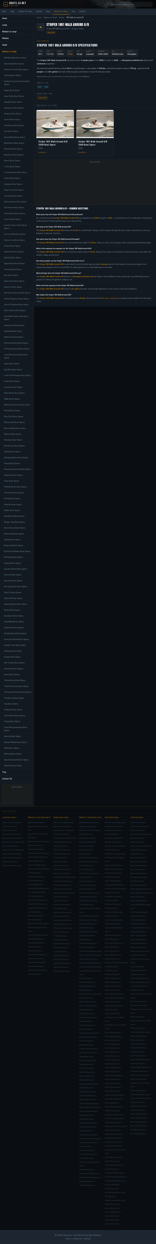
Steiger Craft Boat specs (88, 1111)
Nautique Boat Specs (13, 440)
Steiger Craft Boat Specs (15, 645)
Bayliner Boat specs (35, 845)
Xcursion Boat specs (113, 1212)
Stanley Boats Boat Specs (15, 633)
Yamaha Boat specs (112, 1220)
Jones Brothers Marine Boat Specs (16, 356)
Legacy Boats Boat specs (37, 908)
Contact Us (7, 778)
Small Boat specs (112, 817)
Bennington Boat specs (88, 861)
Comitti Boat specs (86, 904)
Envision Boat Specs (12, 269)
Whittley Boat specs (87, 1181)
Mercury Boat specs (112, 990)
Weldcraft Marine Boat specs (90, 1177)
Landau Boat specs (112, 959)
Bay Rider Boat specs (113, 842)
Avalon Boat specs (86, 850)
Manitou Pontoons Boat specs (90, 994)
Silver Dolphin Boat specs (140, 1075)
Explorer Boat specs (138, 916)
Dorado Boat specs (60, 861)
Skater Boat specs (86, 1088)
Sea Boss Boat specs (113, 1067)
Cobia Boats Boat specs (88, 901)
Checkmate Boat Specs (14, 207)
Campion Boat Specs (13, 184)
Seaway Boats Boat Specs (15, 604)
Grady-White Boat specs (62, 889)
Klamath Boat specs (138, 974)
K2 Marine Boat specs (138, 970)
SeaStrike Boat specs (113, 1087)
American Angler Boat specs (141, 846)
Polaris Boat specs (137, 1040)
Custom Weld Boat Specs (15, 234)
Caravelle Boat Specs (13, 196)
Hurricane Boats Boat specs (90, 963)
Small (48, 11)
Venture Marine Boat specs (89, 1173)
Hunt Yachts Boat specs (11, 834)
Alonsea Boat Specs (12, 75)
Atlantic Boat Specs (12, 113)
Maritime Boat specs (113, 978)
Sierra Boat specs (112, 1103)
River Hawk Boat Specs (14, 533)
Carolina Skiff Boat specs (114, 885)
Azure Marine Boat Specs (14, 137)
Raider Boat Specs (12, 510)
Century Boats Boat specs (89, 893)
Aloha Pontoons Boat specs (115, 822)
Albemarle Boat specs (36, 822)
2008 (39, 87)
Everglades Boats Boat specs (64, 877)
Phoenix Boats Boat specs (140, 1032)
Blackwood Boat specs (113, 865)
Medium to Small (61, 11)
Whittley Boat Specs (12, 753)
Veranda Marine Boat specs (115, 1192)
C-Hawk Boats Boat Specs (15, 172)
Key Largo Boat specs (113, 955)
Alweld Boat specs (137, 842)
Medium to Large (25, 11)
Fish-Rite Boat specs (138, 924)
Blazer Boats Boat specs (114, 869)
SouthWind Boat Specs (14, 621)
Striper (61, 17)
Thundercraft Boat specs (114, 1173)
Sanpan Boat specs (86, 1064)
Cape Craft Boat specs (113, 881)
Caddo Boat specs (86, 877)
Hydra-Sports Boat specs (38, 900)
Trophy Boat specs (86, 1158)
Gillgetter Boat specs (138, 947)
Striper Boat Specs (12, 657)
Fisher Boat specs (112, 916)
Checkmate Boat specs (88, 897)
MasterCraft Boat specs (62, 912)
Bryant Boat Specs (12, 160)
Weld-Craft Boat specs (139, 1126)
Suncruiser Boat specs (114, 1142)
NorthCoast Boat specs (88, 1017)
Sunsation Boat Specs (13, 668)
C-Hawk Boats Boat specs (89, 873)
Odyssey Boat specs (113, 1013)
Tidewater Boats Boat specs (115, 1177)
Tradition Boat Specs (13, 709)
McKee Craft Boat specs (88, 1006)
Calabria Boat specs (112, 877)
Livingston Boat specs (139, 986)
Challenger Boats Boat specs (64, 838)
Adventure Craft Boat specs (89, 830)
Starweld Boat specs (138, 1090)
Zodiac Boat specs (112, 1224)
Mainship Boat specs (36, 916)
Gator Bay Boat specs (113, 935)
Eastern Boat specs (61, 865)
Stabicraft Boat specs (87, 1099)
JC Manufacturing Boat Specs (17, 348)
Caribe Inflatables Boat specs (141, 889)
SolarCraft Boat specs (138, 1079)
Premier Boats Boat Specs (15, 486)
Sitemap (87, 1238)
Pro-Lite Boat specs (112, 1044)
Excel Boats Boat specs (139, 912)
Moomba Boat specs (112, 1002)
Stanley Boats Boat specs (89, 1103)
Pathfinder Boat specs (113, 1036)
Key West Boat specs (87, 982)
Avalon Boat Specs (12, 119)
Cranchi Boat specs (9, 826)
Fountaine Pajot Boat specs (38, 888)
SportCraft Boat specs (62, 963)
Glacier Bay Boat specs (62, 885)
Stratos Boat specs (112, 1130)
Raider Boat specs (86, 1045)
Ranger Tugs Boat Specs (14, 522)
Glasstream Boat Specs (14, 281)
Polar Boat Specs (11, 481)
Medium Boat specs (61, 817)
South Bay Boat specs (113, 1122)
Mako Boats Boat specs (88, 986)
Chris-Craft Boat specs (37, 865)
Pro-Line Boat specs (61, 932)
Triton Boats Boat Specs (14, 715)
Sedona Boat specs (112, 1091)
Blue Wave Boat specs (138, 877)
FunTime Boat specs (36, 896)
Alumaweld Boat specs (113, 830)
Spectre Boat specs (61, 959)
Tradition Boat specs (87, 1150)
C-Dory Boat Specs (12, 166)
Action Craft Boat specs (139, 826)
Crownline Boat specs (61, 854)
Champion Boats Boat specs (116, 889)
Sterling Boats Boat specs (140, 1094)
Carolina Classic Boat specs (38, 853)
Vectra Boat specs (112, 1188)
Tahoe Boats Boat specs (88, 1135)
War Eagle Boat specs (138, 1122)
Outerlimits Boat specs (62, 924)
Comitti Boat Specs (12, 219)
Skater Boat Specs (12, 610)
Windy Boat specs (35, 974)
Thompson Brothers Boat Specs (17, 692)
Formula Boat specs (35, 880)
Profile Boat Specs (12, 498)
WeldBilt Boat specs (138, 1130)
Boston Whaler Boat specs (63, 830)
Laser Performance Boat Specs (17, 375)
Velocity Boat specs (86, 1169)
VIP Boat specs (110, 1196)
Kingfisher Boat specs (62, 904)
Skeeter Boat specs (112, 1111)
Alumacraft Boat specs (113, 826)
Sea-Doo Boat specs (113, 1083)
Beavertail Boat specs (138, 865)
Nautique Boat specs (87, 1013)
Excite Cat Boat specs (36, 876)
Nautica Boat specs (86, 1010)
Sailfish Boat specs (60, 947)
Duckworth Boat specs (88, 924)
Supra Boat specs (86, 1131)
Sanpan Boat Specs (12, 563)
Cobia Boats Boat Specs (14, 213)
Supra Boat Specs (12, 674)
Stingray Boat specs (87, 1115)
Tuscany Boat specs (112, 1184)
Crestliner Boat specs (113, 904)
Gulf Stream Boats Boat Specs (17, 292)
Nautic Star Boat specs (113, 1006)
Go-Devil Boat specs (138, 955)
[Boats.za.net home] (14, 4)
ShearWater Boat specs (114, 1099)
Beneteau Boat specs (36, 849)
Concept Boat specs (61, 846)
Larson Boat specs (60, 908)
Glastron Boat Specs (13, 287)
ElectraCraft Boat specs (114, 912)
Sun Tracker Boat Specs (14, 662)
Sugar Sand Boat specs (114, 1134)
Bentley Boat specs (112, 850)
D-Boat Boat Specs (12, 246)
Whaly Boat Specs (12, 748)
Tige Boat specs (85, 1146)
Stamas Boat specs (60, 967)
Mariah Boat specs (86, 998)
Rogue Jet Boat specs (87, 1060)
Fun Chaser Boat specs (114, 920)
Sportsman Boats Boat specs (116, 1126)
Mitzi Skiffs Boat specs (139, 1005)
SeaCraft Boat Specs (13, 598)
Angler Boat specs (86, 834)
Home (4, 11)
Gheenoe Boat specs (138, 943)
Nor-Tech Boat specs (10, 846)
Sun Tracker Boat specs (88, 1123)
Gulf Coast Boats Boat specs (64, 893)
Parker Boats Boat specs (62, 928)
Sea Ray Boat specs (9, 861)
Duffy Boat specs (111, 908)
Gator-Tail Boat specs (138, 939)
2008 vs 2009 (42, 98)
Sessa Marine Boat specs (12, 865)
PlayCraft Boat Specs (13, 475)
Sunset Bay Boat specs (114, 1157)
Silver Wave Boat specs (114, 1107)
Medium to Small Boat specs (90, 817)
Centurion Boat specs (61, 834)
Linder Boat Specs (12, 381)
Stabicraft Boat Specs (14, 627)
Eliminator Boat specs (61, 873)
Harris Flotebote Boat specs (90, 955)
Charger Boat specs (112, 892)
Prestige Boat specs (36, 939)
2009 (46, 87)
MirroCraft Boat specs (138, 1001)
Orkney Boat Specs (12, 451)
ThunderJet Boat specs (88, 1142)
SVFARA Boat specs (112, 1161)
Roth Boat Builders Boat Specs (17, 551)
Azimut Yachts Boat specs (12, 822)
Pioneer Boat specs (112, 1040)
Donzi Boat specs (60, 857)
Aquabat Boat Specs (13, 102)
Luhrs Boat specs (35, 912)
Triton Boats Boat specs (88, 1154)
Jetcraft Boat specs (61, 897)
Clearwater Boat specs (113, 896)
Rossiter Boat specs (113, 1060)
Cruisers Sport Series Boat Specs (15, 226)
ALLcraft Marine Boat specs (140, 834)
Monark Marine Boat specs (115, 998)
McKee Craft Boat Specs (14, 422)
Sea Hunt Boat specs (87, 1072)
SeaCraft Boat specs (87, 1080)
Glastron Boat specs (87, 947)
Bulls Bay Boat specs (138, 885)
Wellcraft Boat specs (36, 966)
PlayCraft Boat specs (87, 1025)
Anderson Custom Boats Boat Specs (17, 82)
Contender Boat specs (62, 850)
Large (12, 11)
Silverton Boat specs (36, 958)
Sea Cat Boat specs (112, 1071)
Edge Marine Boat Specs (14, 263)
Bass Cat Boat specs (138, 857)
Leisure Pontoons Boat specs (116, 962)
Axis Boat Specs (11, 131)
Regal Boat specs (34, 947)
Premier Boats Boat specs (89, 1033)
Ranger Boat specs (112, 1052)
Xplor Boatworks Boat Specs (16, 759)
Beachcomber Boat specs (115, 846)
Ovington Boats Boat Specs (16, 457)
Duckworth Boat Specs (14, 251)
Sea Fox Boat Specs (12, 574)
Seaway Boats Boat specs (89, 1084)
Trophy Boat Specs (12, 721)
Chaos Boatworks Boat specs (141, 893)
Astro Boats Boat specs (114, 838)
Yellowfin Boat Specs (13, 765)
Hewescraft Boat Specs (14, 325)
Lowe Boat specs (111, 966)
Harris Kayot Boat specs (114, 943)
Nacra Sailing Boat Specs (15, 428)
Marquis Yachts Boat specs (12, 838)
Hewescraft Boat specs (88, 959)
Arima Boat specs (111, 834)
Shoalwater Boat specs (139, 1071)
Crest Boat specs (111, 900)
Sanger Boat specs (112, 1064)
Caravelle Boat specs (87, 889)
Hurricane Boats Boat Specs (16, 343)
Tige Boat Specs (11, 703)
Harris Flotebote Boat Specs (16, 304)
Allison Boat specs (137, 838)
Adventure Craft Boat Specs (16, 69)
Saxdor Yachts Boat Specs (15, 569)
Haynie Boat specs (137, 966)
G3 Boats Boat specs (113, 924)
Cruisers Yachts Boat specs (38, 869)
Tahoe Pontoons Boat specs (90, 1138)
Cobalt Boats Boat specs (62, 842)
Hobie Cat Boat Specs (13, 337)
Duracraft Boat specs (138, 901)
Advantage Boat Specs (14, 63)
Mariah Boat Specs (12, 410)
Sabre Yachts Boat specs (37, 954)
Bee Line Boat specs (138, 869)
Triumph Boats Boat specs (115, 1181)
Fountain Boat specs (36, 884)
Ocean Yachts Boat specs (12, 854)
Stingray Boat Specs (13, 651)
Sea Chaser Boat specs (114, 1075)
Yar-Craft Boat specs (138, 1133)
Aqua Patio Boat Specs (14, 96)
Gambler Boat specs (138, 932)
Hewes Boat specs (112, 947)
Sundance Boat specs (113, 1146)
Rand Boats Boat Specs (14, 516)
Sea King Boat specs (113, 1079)
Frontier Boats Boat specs (140, 928)
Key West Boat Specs (13, 369)
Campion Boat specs (87, 881)
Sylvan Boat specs (112, 1169)
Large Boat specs (9, 817)
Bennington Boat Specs (14, 143)
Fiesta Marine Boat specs (63, 881)
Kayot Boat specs (85, 978)
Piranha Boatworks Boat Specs (17, 469)
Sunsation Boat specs (87, 1127)
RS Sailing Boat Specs (13, 557)
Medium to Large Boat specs (39, 817)
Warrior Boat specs (112, 1204)
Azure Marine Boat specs (88, 857)
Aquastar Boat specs (138, 850)
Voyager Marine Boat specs (115, 1200)
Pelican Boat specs (137, 1028)
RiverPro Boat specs (138, 1056)
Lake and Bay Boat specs (139, 978)
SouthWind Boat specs (88, 1096)
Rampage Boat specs (36, 943)
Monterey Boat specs (61, 916)
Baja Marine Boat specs (62, 826)
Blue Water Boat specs (113, 873)
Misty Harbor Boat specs (114, 994)
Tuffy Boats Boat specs (139, 1106)
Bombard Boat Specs (13, 148)
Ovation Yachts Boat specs (38, 935)
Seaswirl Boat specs (61, 955)
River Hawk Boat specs (88, 1052)
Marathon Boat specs (113, 974)
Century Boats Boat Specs (15, 201)
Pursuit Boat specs (60, 940)
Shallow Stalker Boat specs (140, 1067)
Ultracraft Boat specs (138, 1114)
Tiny (73, 11)
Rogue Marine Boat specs (140, 1059)
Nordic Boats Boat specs (63, 920)
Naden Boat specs (137, 1017)
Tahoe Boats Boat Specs (14, 680)
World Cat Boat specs (61, 971)
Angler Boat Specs (12, 90)
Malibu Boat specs (86, 990)
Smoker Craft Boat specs (114, 1118)
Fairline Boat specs (9, 830)
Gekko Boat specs (112, 939)
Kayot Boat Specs (12, 363)
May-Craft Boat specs (87, 1002)
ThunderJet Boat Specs (14, 698)
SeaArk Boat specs (137, 1063)
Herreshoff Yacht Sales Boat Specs (16, 317)
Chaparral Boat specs (36, 861)
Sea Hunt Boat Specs (13, 580)
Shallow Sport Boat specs (115, 1095)
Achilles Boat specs (138, 822)
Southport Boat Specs (13, 615)
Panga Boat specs (86, 1021)
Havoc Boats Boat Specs (15, 310)
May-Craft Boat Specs (13, 416)
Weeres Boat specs (112, 1208)
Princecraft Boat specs (88, 1037)
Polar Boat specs (85, 1029)
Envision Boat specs (87, 935)
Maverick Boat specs (113, 982)
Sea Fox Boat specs (86, 1068)
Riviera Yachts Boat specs (12, 857)
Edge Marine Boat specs (88, 932)
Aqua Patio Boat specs (87, 838)
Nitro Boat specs (111, 1010)
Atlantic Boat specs (86, 846)
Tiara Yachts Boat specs (37, 962)
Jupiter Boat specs (60, 901)
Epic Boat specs (85, 939)
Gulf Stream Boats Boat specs (90, 951)
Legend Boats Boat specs (140, 982)
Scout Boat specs (60, 951)
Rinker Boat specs (35, 951)
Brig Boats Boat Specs (13, 154)
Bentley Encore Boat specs (115, 854)
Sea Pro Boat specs (86, 1076)
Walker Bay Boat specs (139, 1118)
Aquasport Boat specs (87, 842)
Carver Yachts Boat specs (38, 857)
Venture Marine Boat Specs (15, 742)
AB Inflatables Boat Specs (15, 57)
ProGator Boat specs (138, 1048)
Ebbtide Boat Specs (12, 257)
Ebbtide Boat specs (86, 928)
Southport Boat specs (87, 1092)
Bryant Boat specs (86, 865)
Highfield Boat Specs (13, 331)
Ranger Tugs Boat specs (88, 1048)
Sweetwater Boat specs (114, 1165)
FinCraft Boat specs (138, 920)
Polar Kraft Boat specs (138, 1036)
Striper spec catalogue (108, 298)
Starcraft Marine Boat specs (90, 1107)
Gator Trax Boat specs (138, 935)
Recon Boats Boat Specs (14, 528)
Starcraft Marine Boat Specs (16, 639)
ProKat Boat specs (60, 936)
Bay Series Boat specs (139, 861)
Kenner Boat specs (112, 951)
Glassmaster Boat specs (139, 951)
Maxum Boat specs (35, 920)
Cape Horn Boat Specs (13, 190)
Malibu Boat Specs (12, 399)
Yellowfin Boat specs (87, 1185)
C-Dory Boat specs (86, 869)
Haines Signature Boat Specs (16, 298)
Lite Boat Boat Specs (13, 387)
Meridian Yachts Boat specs (38, 923)
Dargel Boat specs (137, 897)
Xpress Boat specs (112, 1216)
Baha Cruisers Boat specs (63, 822)
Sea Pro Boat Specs (12, 592)
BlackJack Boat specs (138, 873)
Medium (39, 11)
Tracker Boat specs (137, 1102)
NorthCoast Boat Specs (14, 445)
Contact (82, 11)
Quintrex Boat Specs (13, 504)
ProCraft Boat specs (112, 1048)
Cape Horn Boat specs (87, 885)
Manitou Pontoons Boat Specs (17, 404)
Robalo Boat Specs (12, 539)
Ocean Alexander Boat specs (13, 850)
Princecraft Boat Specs (14, 492)
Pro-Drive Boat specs (138, 1044)
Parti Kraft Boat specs (113, 1032)
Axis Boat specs (85, 854)
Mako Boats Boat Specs (14, 393)
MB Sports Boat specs (113, 986)
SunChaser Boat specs (114, 1138)
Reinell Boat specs (112, 1056)
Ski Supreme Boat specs (114, 1114)
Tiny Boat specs (136, 817)
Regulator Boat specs (61, 943)
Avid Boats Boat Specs (14, 125)
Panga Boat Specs (12, 463)
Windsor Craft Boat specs (38, 970)
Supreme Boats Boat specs (141, 1098)
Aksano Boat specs (137, 830)
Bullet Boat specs (137, 881)
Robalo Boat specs (86, 1056)
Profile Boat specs (86, 1041)
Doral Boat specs (34, 873)
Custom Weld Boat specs (89, 916)
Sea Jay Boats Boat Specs (15, 586)
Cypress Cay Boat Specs (14, 240)
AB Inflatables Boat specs (89, 822)
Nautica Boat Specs (12, 434)
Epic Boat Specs (11, 275)
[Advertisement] (18, 795)
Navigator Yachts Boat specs (13, 842)
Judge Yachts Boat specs (37, 904)
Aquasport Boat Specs (14, 108)
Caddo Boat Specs (12, 178)
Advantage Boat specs (87, 826)
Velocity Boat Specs (12, 736)
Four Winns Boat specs (37, 892)
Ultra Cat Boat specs (138, 1110)
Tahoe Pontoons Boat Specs (16, 686)
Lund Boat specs (111, 970)
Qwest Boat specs (137, 1052)
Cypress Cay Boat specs (88, 920)
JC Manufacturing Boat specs (90, 967)
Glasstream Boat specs (88, 943)
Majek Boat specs (137, 990)
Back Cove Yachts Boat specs (39, 841)
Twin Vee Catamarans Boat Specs (15, 729)
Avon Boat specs (136, 854)
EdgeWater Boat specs (62, 869)
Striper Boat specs (86, 1119)
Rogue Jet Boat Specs (13, 545)
